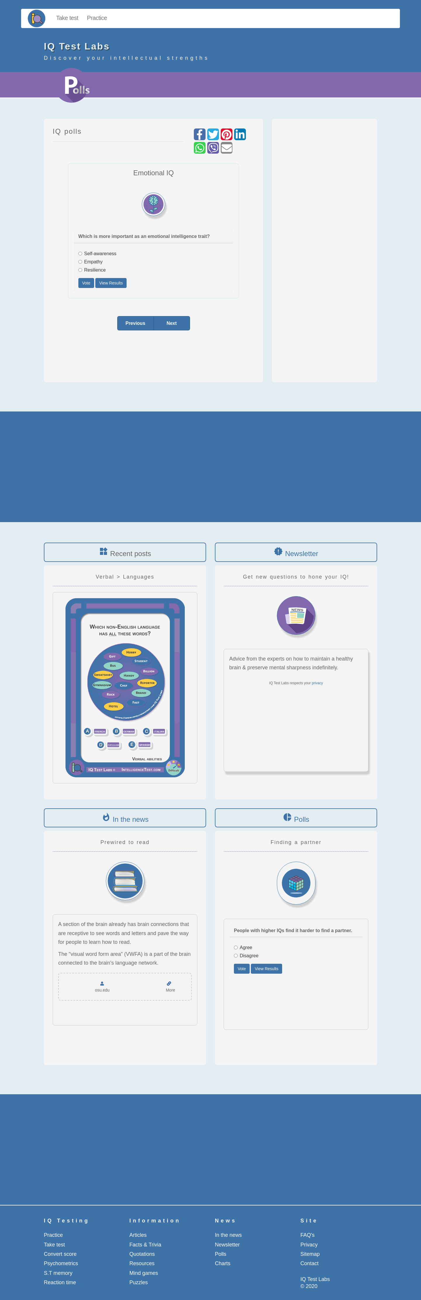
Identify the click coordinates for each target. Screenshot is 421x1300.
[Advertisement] (324, 248)
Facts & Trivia (145, 1245)
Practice (97, 18)
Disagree (246, 955)
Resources (142, 1263)
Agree (243, 947)
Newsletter (301, 554)
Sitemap (310, 1254)
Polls (301, 819)
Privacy (309, 1245)
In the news (131, 819)
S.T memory (58, 1273)
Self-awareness (97, 253)
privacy (317, 683)
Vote (86, 283)
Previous (135, 323)
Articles (138, 1235)
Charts (222, 1263)
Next (172, 323)
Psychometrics (61, 1263)
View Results (111, 283)
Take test (67, 18)
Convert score (60, 1254)
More (170, 990)
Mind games (144, 1273)
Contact (310, 1263)
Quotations (142, 1254)
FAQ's (308, 1235)
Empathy (90, 261)
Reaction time (60, 1282)
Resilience (92, 269)
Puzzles (139, 1282)
